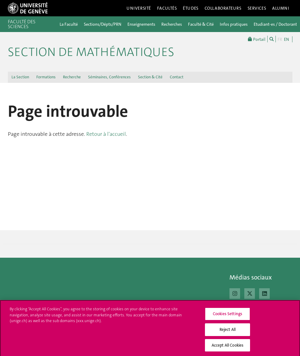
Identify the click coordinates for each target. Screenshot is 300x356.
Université (139, 8)
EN (286, 39)
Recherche (72, 77)
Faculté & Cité (201, 24)
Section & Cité (150, 77)
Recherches (171, 24)
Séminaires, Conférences (109, 77)
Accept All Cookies (227, 347)
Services (257, 8)
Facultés (167, 8)
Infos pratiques (234, 24)
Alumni (280, 8)
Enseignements (141, 24)
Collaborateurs (223, 8)
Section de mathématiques (91, 52)
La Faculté (69, 24)
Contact (176, 77)
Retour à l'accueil (106, 134)
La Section (20, 77)
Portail (256, 39)
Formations (46, 77)
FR (280, 39)
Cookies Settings (227, 315)
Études (190, 8)
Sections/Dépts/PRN (102, 24)
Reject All (227, 331)
